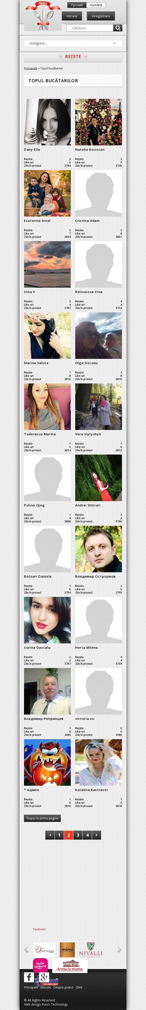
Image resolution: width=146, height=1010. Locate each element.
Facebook (39, 929)
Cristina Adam (87, 220)
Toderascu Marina (40, 434)
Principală (30, 68)
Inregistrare (101, 16)
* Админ (31, 789)
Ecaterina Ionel (37, 220)
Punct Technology (54, 1004)
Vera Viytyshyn (88, 434)
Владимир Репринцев (44, 718)
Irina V (29, 291)
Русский (77, 5)
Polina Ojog (34, 505)
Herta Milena (86, 647)
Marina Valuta (36, 363)
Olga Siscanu (86, 363)
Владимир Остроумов (95, 576)
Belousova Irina (89, 291)
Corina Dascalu (37, 647)
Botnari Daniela (38, 576)
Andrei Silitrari (88, 505)
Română (96, 5)
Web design (32, 1004)
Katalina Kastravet (91, 789)
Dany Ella (32, 149)
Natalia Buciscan (90, 149)
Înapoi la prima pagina (42, 818)
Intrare (72, 16)
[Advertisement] (73, 885)
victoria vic (85, 718)
